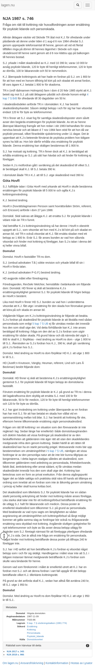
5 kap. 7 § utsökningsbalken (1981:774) (47, 623)
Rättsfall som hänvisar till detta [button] (23, 645)
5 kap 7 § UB (40, 323)
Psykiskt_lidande (35, 636)
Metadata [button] (11, 607)
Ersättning (32, 626)
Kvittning (31, 629)
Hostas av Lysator (81, 663)
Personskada (33, 633)
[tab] (47, 607)
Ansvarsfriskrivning (31, 663)
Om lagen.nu (10, 663)
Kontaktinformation (57, 663)
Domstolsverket (35, 639)
